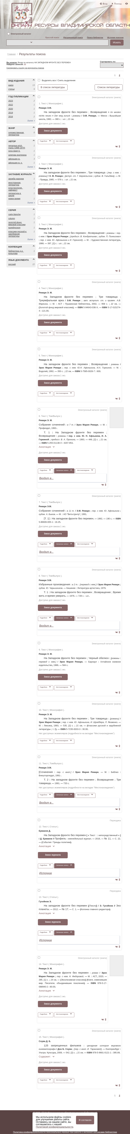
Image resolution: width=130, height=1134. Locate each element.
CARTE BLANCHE (14, 214)
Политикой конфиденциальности (54, 1127)
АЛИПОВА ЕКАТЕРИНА (17, 155)
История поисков (115, 38)
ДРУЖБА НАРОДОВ (16, 179)
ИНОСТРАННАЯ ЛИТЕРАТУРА (14, 184)
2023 (10, 101)
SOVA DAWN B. (14, 151)
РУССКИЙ (12, 264)
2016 (10, 116)
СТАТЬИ (11, 89)
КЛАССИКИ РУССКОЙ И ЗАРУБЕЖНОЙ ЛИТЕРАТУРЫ (17, 233)
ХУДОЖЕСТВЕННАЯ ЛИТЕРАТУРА (16, 133)
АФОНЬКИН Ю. (14, 159)
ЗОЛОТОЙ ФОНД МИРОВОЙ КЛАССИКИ (16, 223)
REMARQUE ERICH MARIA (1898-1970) (16, 146)
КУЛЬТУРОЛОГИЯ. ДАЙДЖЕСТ (15, 189)
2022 (10, 105)
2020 (10, 109)
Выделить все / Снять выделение (58, 80)
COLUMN (11, 218)
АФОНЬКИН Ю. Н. (15, 163)
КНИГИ (10, 85)
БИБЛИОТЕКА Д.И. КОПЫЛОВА (16, 252)
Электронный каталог (21, 34)
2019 (10, 113)
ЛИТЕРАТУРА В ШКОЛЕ (14, 194)
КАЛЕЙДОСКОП (14, 227)
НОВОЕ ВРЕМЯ (14, 198)
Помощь (118, 3)
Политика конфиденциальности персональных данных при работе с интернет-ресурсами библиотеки (65, 1132)
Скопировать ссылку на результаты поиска (25, 68)
